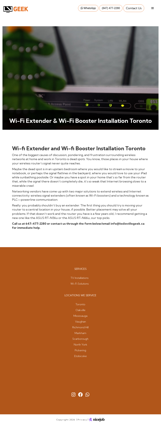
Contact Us (134, 8)
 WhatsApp (88, 8)
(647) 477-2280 (111, 8)
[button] (153, 8)
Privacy (82, 419)
